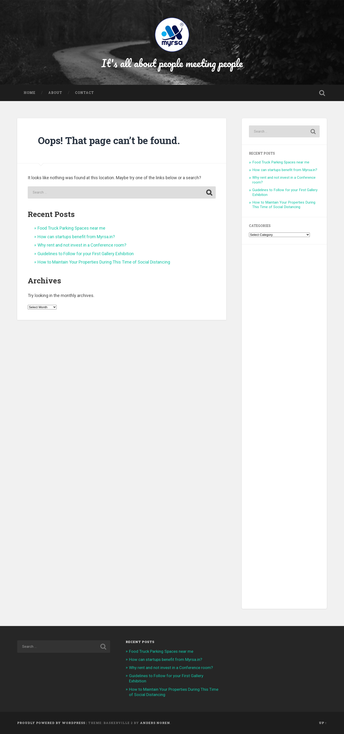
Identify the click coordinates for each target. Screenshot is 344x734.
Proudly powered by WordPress (51, 723)
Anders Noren (155, 723)
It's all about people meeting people (172, 62)
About (55, 93)
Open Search (322, 93)
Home (29, 93)
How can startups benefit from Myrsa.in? (76, 236)
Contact (84, 93)
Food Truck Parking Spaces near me (71, 228)
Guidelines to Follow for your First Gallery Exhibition (86, 253)
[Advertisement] (284, 427)
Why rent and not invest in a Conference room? (82, 245)
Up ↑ (323, 723)
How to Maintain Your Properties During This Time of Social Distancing (104, 261)
